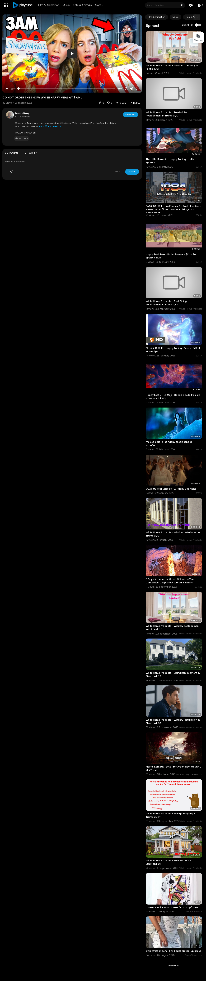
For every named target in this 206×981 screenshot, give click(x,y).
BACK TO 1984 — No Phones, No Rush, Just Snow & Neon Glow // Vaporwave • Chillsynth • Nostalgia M (173, 209)
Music (66, 5)
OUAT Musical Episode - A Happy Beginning (171, 488)
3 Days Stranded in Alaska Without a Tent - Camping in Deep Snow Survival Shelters (171, 581)
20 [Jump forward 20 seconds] (126, 88)
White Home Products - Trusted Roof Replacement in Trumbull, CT (167, 114)
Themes (198, 38)
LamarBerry (22, 113)
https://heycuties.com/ (51, 126)
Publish (132, 171)
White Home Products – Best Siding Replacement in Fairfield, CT (166, 303)
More (99, 5)
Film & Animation (49, 5)
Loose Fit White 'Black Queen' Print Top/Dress (172, 907)
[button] (200, 5)
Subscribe (130, 114)
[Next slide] (197, 17)
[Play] (6, 88)
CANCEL (117, 171)
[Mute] (131, 88)
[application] (72, 53)
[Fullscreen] (137, 88)
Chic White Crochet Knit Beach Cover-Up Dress (173, 951)
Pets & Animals (82, 5)
